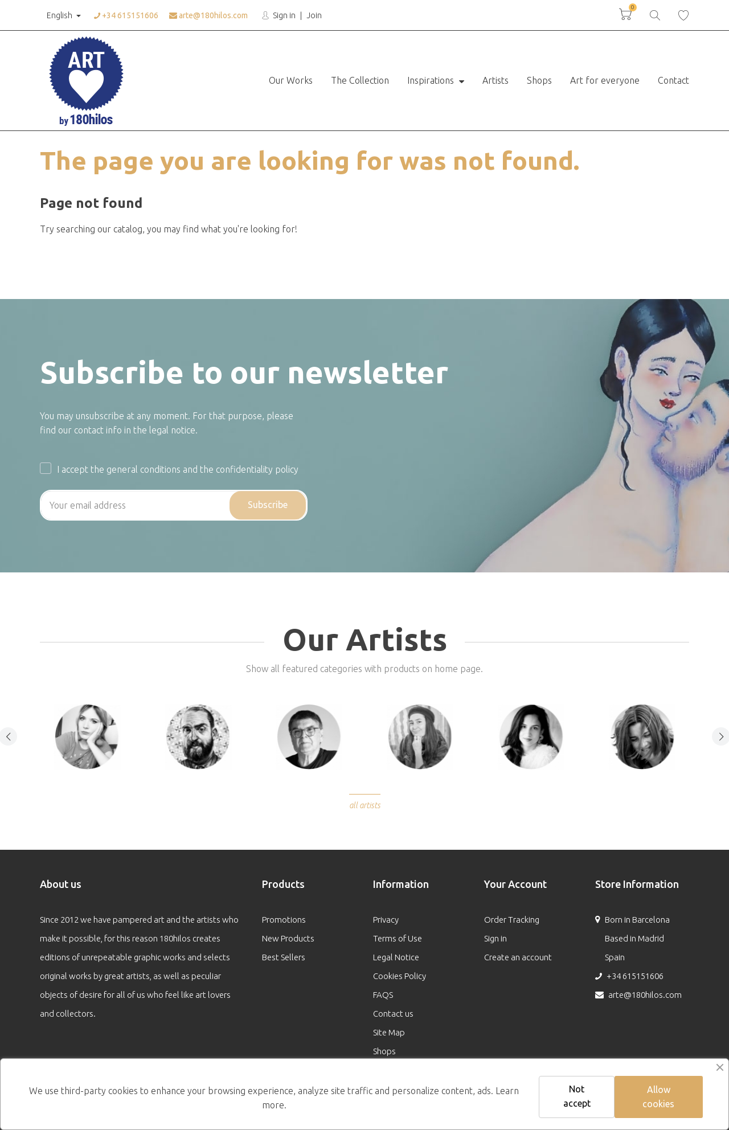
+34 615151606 (126, 15)
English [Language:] (58, 15)
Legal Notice (396, 957)
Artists (495, 80)
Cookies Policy (399, 976)
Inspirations (431, 80)
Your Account (515, 884)
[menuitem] (291, 81)
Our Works (291, 80)
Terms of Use (397, 938)
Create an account (518, 957)
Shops (539, 80)
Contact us (393, 1013)
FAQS (383, 995)
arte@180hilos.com (208, 15)
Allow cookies (658, 1096)
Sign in (283, 15)
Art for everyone (605, 80)
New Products (288, 938)
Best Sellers (283, 957)
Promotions (284, 919)
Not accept (577, 1096)
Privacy (386, 919)
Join (314, 15)
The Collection (360, 80)
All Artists (364, 805)
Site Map (389, 1032)
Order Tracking (511, 919)
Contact (673, 80)
